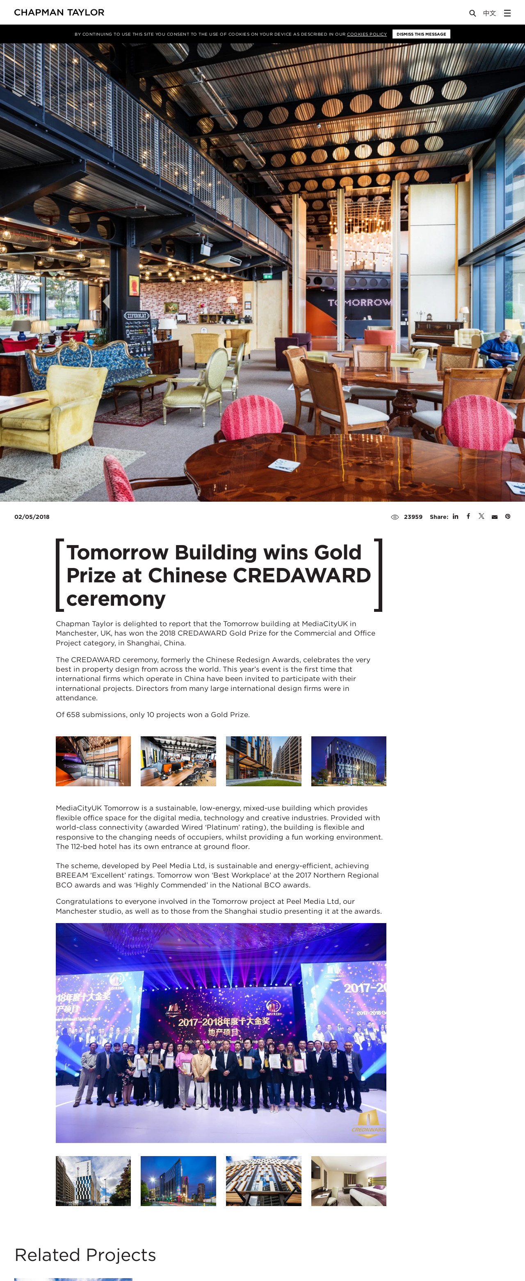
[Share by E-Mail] (495, 517)
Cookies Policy (367, 34)
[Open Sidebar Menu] (507, 13)
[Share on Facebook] (468, 517)
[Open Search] (473, 15)
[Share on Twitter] (481, 517)
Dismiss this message (421, 34)
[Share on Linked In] (455, 517)
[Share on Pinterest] (508, 517)
